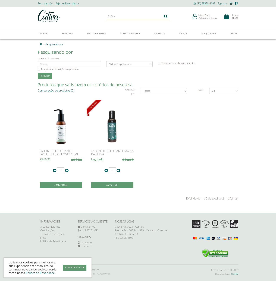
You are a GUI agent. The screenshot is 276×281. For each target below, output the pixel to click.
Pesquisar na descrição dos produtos (58, 69)
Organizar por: (130, 91)
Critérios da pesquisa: (49, 58)
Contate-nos (86, 226)
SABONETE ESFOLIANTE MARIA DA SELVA (112, 152)
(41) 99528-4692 (204, 3)
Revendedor (67, 3)
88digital (234, 274)
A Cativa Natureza (50, 226)
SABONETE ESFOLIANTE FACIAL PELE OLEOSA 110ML (59, 152)
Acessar (214, 19)
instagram (85, 242)
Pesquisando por (54, 44)
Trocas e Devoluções (52, 234)
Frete (43, 237)
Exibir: (201, 90)
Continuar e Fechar (74, 267)
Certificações (47, 230)
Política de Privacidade (53, 241)
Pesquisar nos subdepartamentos (176, 63)
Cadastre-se (203, 19)
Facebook (85, 246)
